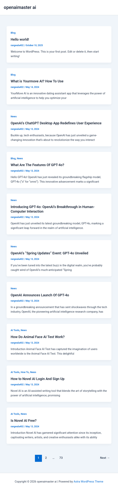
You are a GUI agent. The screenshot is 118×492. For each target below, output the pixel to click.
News (14, 116)
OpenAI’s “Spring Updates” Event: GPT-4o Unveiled (49, 253)
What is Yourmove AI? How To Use (37, 81)
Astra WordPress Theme (88, 481)
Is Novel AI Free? (23, 421)
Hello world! (20, 39)
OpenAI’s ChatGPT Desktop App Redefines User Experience (56, 123)
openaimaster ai (20, 7)
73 (61, 458)
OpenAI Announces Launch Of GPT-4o (40, 295)
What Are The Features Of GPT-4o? (37, 165)
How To (25, 372)
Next (105, 458)
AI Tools (15, 330)
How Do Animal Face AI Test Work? (38, 337)
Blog (13, 32)
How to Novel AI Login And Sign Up (37, 379)
